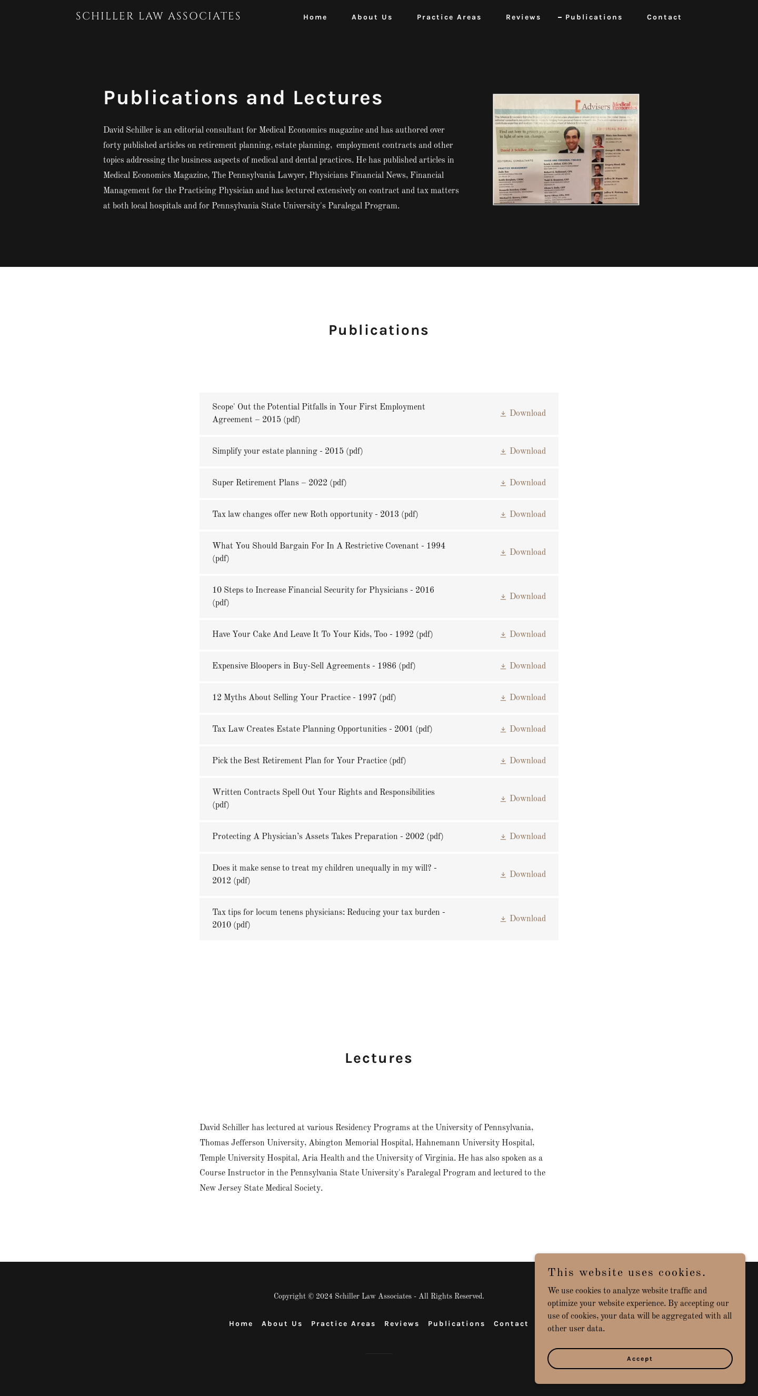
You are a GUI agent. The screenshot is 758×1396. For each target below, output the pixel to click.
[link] (182, 17)
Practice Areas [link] (449, 17)
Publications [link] (594, 17)
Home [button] (241, 1323)
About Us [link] (372, 17)
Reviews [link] (523, 17)
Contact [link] (664, 17)
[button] (522, 413)
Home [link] (315, 17)
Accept (640, 1373)
